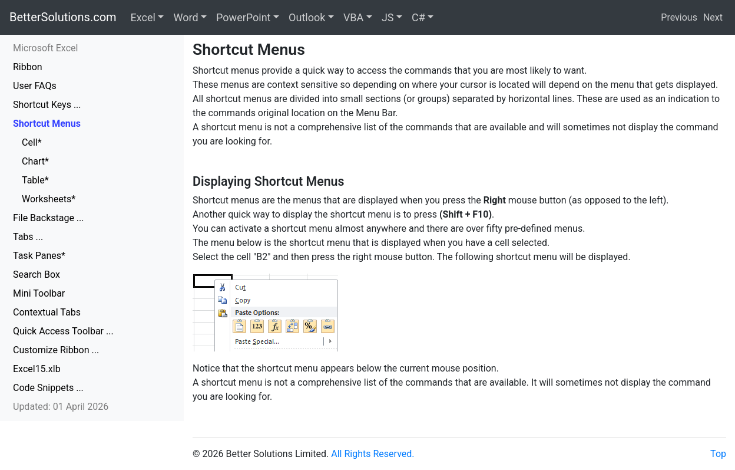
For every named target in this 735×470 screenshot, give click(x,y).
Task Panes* (39, 255)
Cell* (32, 142)
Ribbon (27, 67)
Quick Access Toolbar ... (63, 331)
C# (418, 17)
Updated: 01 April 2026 (60, 406)
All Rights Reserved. (372, 453)
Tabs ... (28, 236)
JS (388, 17)
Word (185, 17)
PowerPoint (243, 17)
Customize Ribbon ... (56, 350)
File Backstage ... (48, 218)
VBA (353, 17)
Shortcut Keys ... (47, 104)
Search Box (36, 274)
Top (718, 453)
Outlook (307, 17)
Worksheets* (48, 199)
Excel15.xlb (37, 368)
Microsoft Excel (45, 48)
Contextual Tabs (47, 312)
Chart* (35, 161)
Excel (143, 17)
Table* (35, 180)
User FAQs (35, 85)
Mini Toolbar (39, 293)
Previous (679, 17)
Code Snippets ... (48, 387)
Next (713, 17)
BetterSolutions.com (63, 17)
